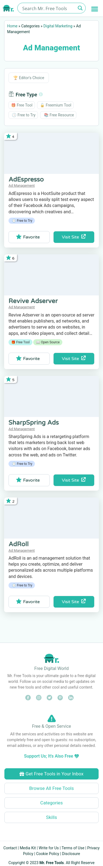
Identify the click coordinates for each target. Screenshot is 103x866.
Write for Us (49, 848)
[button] (95, 9)
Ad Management (22, 185)
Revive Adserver (33, 301)
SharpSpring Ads (34, 423)
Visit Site (74, 237)
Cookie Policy (47, 853)
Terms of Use (73, 848)
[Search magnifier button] (80, 8)
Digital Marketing (57, 26)
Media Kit (28, 848)
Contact (10, 848)
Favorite (28, 237)
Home (12, 26)
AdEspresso (26, 179)
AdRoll (19, 544)
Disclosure (71, 853)
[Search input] (48, 8)
